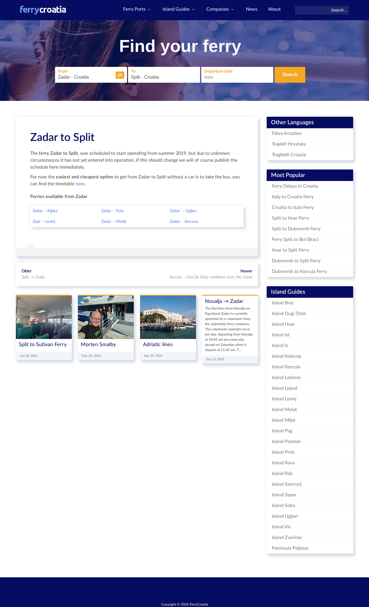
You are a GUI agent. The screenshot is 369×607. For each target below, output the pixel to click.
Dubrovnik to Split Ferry (296, 259)
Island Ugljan (285, 514)
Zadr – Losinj (44, 220)
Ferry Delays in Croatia (295, 184)
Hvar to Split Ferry (290, 248)
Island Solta (283, 504)
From (56, 70)
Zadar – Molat (113, 220)
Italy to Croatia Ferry (293, 195)
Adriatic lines (158, 343)
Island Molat (284, 408)
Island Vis (281, 525)
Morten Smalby (98, 343)
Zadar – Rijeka (45, 210)
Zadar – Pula (112, 210)
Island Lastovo (286, 376)
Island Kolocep (286, 354)
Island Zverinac (287, 536)
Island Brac (283, 301)
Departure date (211, 70)
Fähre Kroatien (287, 132)
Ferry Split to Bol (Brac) (295, 238)
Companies (219, 10)
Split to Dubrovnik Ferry (296, 227)
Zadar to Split (62, 136)
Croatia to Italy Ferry (293, 206)
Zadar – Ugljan (183, 210)
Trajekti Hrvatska (289, 142)
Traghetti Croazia (289, 153)
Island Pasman (286, 440)
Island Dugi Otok (289, 312)
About (274, 10)
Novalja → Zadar (224, 300)
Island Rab (282, 472)
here (80, 182)
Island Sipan (284, 493)
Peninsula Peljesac (290, 546)
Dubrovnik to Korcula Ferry (299, 270)
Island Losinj (284, 397)
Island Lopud (284, 386)
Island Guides (176, 10)
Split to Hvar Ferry (290, 216)
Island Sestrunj (287, 482)
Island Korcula (286, 365)
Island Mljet (283, 418)
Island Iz (280, 344)
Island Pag (282, 429)
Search (290, 74)
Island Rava (283, 461)
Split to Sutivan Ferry (43, 343)
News (250, 10)
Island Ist (281, 333)
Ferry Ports (134, 10)
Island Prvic (283, 450)
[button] (113, 74)
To (126, 70)
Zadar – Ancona (184, 220)
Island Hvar (283, 323)
